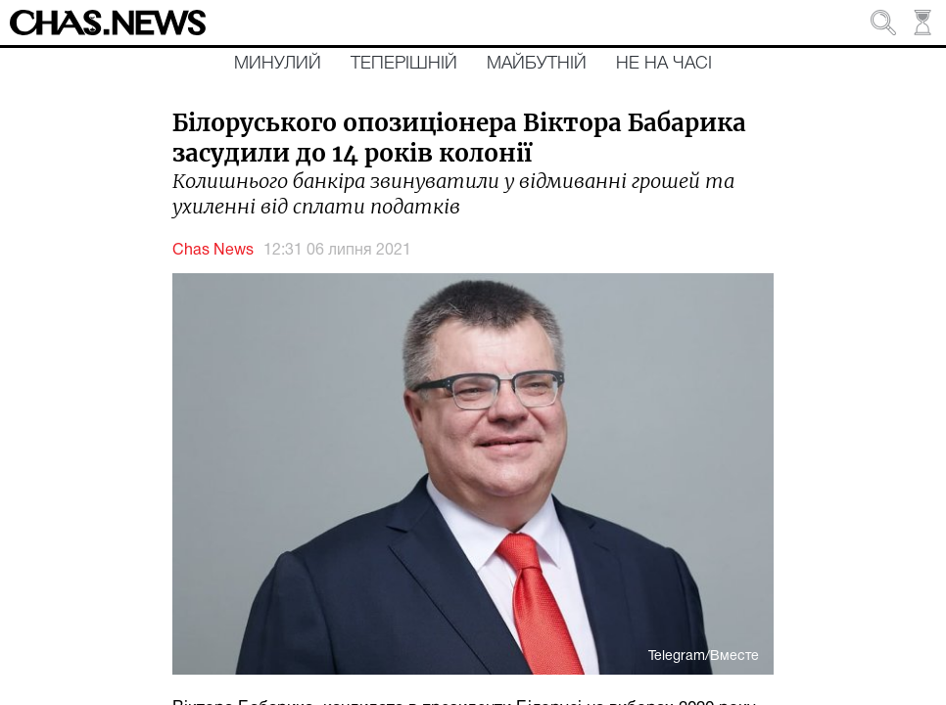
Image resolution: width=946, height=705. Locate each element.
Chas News (213, 251)
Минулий (277, 63)
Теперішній (404, 63)
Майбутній (537, 63)
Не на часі (664, 63)
